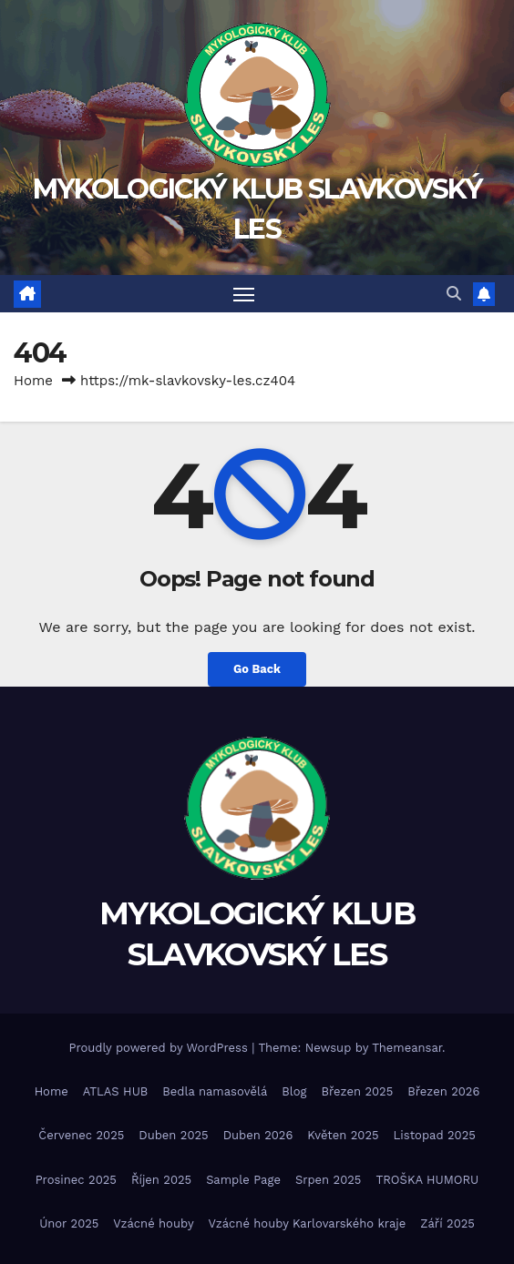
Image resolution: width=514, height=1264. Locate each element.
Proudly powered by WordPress (160, 1048)
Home (33, 380)
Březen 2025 (358, 1091)
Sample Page (243, 1180)
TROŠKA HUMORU (426, 1180)
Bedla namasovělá (214, 1091)
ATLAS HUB (116, 1091)
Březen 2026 (443, 1091)
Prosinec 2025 (76, 1180)
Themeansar (407, 1048)
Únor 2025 (68, 1223)
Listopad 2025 (435, 1135)
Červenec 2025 (81, 1135)
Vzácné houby (153, 1223)
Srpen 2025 (328, 1180)
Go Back (257, 669)
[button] (454, 293)
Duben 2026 (258, 1135)
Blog (294, 1091)
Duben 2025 (173, 1135)
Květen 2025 (342, 1135)
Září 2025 (447, 1223)
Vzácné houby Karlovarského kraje (307, 1223)
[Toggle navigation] (244, 294)
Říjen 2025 (161, 1180)
